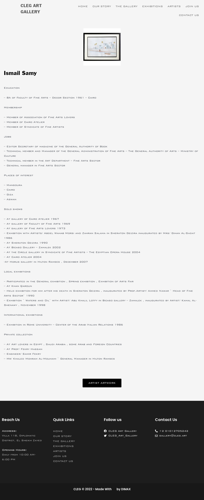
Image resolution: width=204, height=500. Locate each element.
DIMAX (126, 489)
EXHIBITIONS (152, 6)
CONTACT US (189, 15)
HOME (83, 6)
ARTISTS (174, 6)
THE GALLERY (127, 6)
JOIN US (192, 6)
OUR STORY (101, 6)
